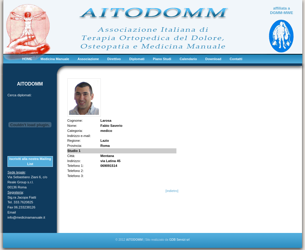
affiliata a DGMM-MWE (281, 10)
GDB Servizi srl (179, 239)
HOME (27, 59)
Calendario (188, 59)
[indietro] (172, 191)
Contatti (236, 59)
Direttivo (114, 59)
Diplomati (136, 59)
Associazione (88, 59)
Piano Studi (162, 59)
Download (213, 59)
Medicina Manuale (55, 59)
